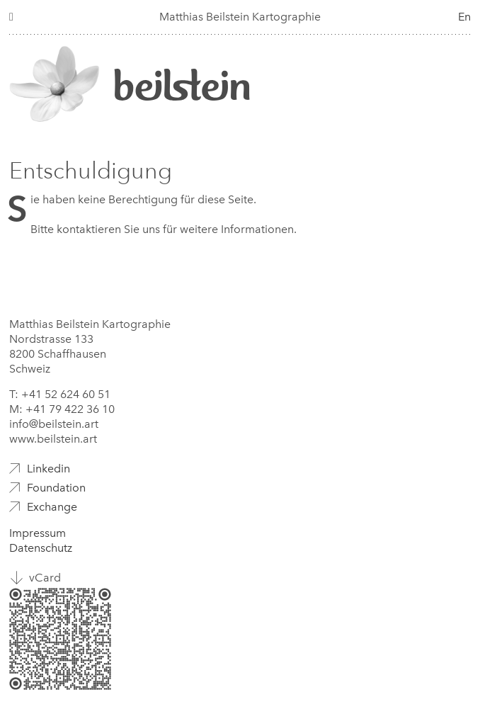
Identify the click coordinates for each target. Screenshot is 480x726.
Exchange (52, 507)
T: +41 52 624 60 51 (59, 394)
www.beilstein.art (53, 439)
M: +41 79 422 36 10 (62, 409)
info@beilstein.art (53, 424)
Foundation (56, 487)
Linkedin (48, 468)
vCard (45, 577)
